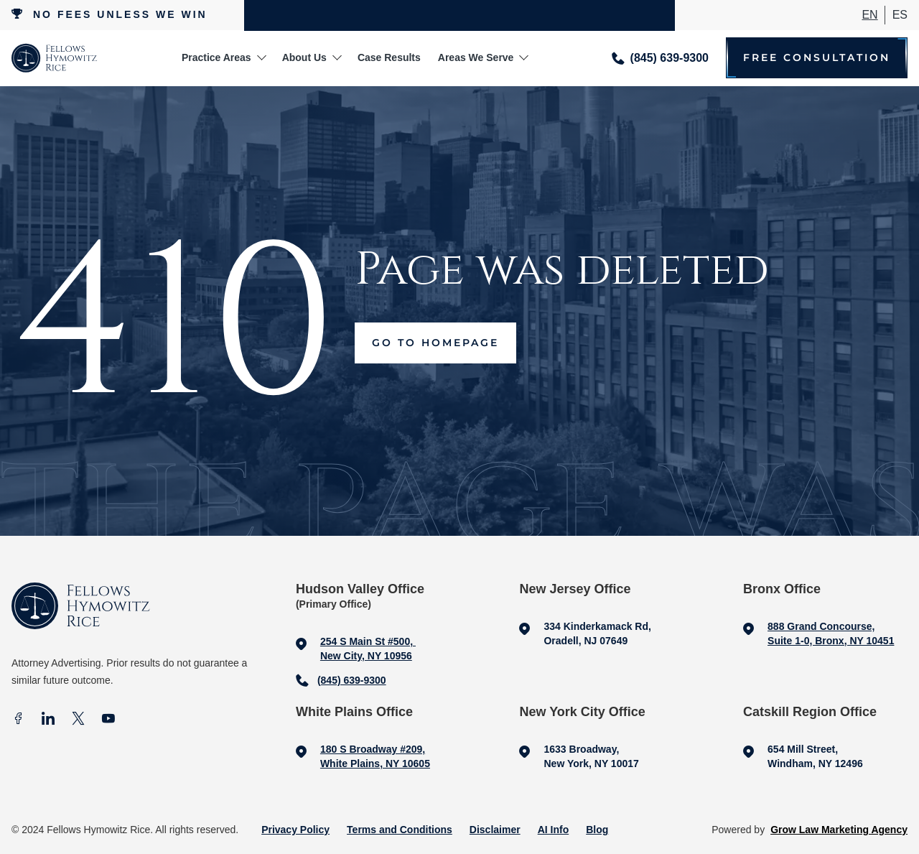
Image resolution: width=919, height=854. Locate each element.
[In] (48, 720)
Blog (597, 829)
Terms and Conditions (399, 829)
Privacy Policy (295, 829)
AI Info (553, 829)
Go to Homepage (435, 342)
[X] (78, 720)
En (869, 15)
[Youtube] (108, 720)
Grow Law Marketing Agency (839, 829)
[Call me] (660, 58)
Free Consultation (817, 58)
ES (900, 15)
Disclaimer (495, 829)
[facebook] (17, 720)
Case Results (389, 57)
